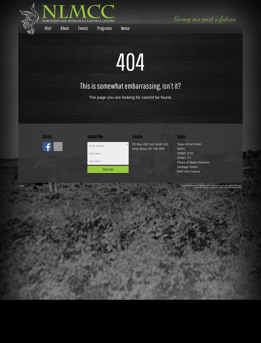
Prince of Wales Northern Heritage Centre (193, 165)
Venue (125, 28)
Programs (104, 28)
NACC (181, 148)
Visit (48, 28)
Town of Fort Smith (189, 144)
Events (83, 28)
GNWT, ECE (185, 153)
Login (21, 185)
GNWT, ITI (184, 157)
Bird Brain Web (235, 187)
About (65, 28)
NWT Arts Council (188, 171)
